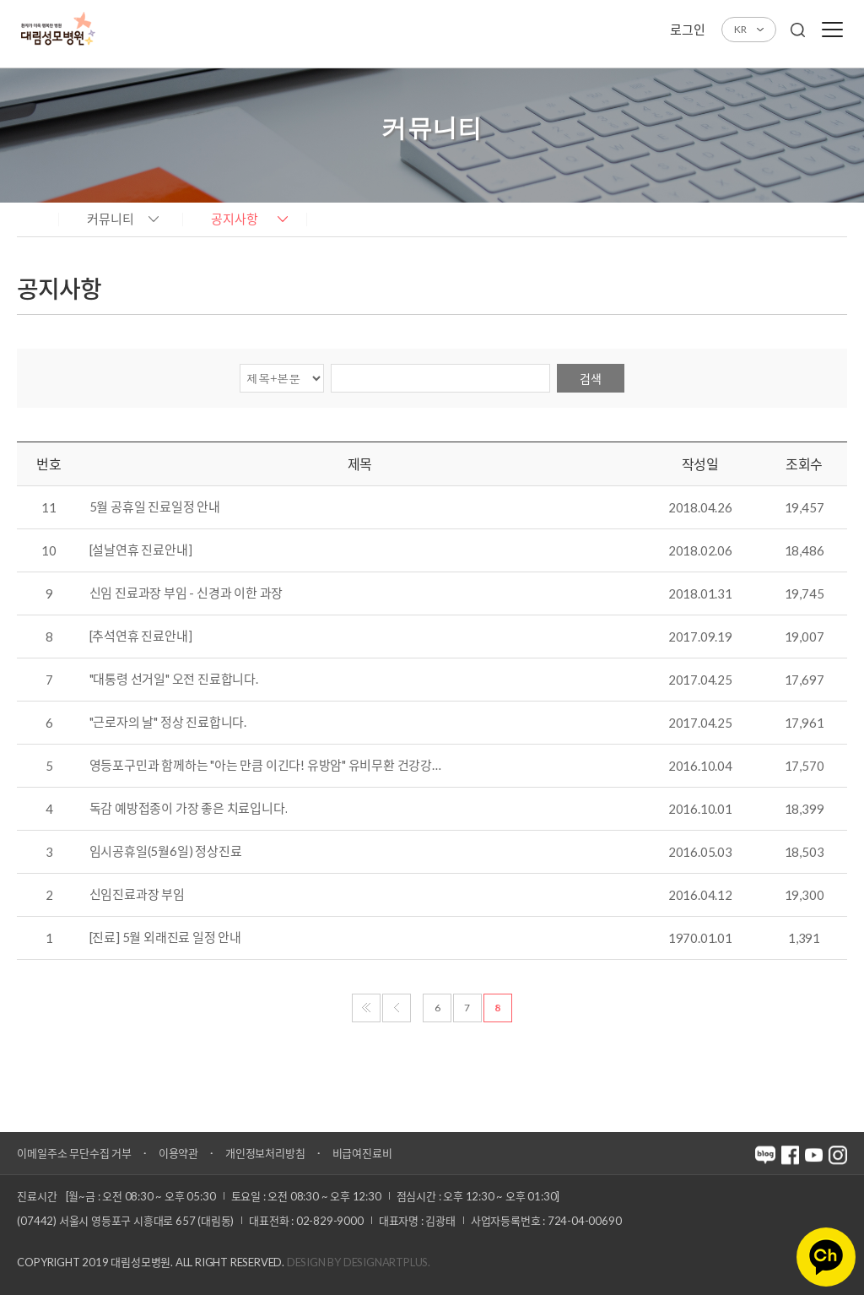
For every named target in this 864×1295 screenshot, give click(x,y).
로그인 (687, 29)
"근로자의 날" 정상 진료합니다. (167, 722)
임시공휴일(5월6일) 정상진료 (165, 852)
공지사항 (234, 218)
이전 (396, 1008)
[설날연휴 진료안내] (140, 550)
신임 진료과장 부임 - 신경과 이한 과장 (186, 593)
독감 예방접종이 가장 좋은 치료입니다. (188, 808)
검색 (591, 378)
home (33, 218)
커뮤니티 (110, 218)
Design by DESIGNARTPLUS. (358, 1262)
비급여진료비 (362, 1153)
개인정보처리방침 (265, 1153)
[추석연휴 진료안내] (140, 636)
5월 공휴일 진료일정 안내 (154, 507)
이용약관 (178, 1153)
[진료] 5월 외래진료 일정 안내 (165, 938)
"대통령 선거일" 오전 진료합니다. (173, 679)
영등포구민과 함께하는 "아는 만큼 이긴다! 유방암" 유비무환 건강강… (265, 765)
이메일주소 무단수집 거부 (74, 1153)
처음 (366, 1008)
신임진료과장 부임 (137, 895)
